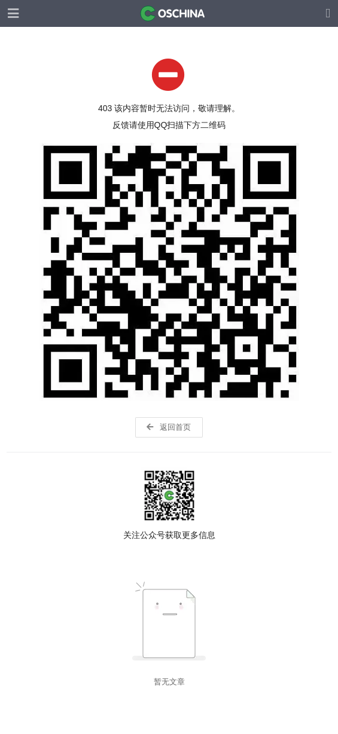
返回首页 (168, 427)
